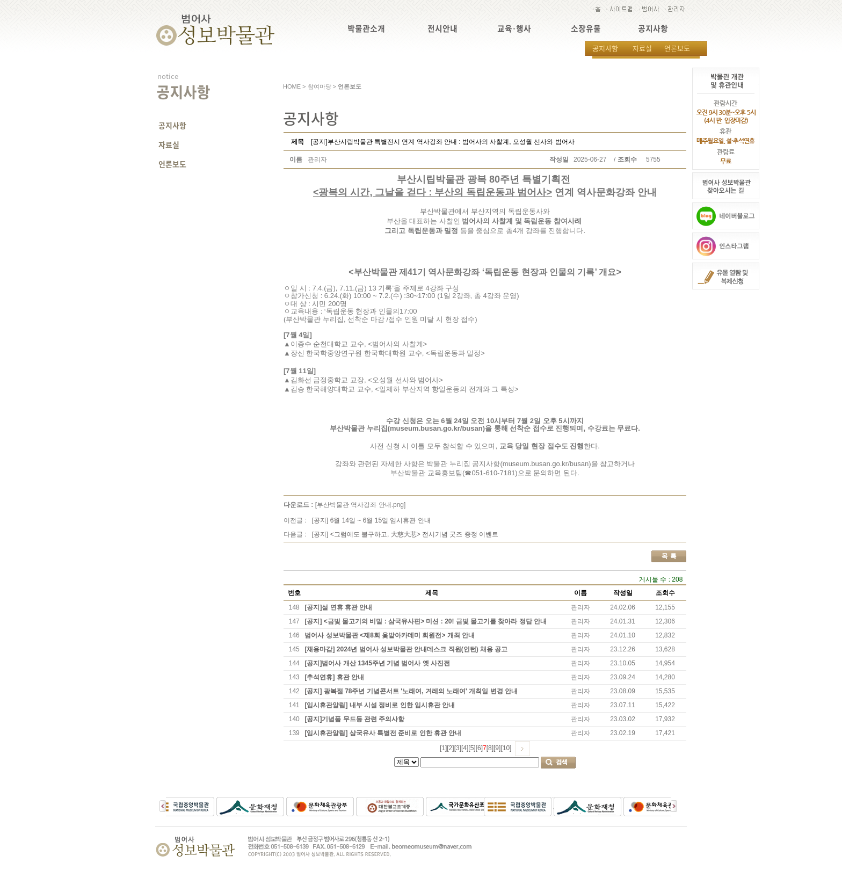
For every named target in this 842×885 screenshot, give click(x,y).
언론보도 (677, 48)
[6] (479, 748)
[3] (457, 748)
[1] (443, 748)
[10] (505, 748)
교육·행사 (514, 29)
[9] (496, 748)
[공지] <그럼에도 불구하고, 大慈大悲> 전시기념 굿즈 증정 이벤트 (405, 534)
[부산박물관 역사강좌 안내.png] (360, 505)
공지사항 (653, 29)
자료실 (642, 48)
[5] (471, 748)
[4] (464, 748)
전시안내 (442, 29)
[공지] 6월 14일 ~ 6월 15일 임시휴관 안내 (371, 520)
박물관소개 (366, 29)
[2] (450, 748)
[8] (490, 748)
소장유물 (586, 29)
